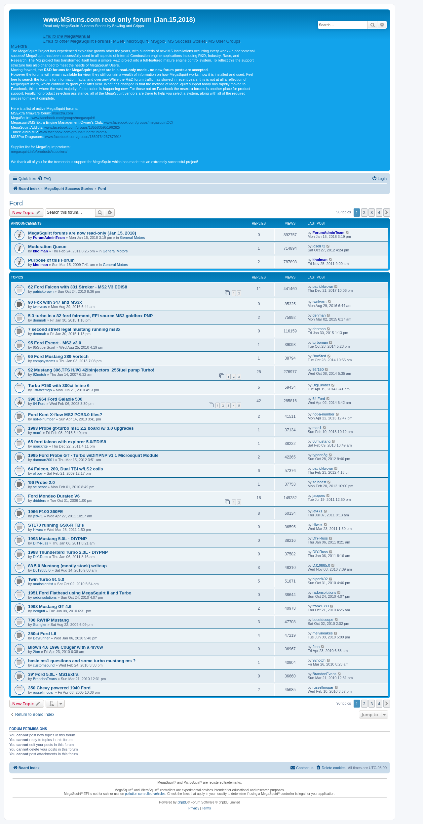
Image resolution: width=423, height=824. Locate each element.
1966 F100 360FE (45, 511)
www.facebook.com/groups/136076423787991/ (83, 137)
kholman (40, 251)
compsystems (44, 361)
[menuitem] (44, 179)
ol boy (38, 473)
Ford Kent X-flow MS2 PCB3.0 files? (65, 414)
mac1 (37, 433)
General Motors (132, 237)
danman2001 (43, 460)
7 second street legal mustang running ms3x (74, 329)
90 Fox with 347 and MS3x (55, 302)
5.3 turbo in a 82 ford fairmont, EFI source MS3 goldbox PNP (90, 315)
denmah (39, 320)
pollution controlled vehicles (145, 794)
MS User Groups (224, 41)
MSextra (19, 46)
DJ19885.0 (42, 570)
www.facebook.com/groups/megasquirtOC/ (138, 122)
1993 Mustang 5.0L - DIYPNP (57, 538)
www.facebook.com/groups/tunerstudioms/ (73, 132)
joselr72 (319, 246)
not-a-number (44, 419)
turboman (320, 342)
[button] (386, 212)
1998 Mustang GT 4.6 (49, 606)
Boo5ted (319, 356)
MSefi (118, 41)
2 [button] (364, 212)
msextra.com (62, 113)
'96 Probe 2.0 (41, 482)
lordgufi (39, 611)
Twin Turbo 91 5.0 (46, 579)
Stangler (40, 625)
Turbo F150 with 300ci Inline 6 (59, 385)
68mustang (321, 441)
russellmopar (43, 692)
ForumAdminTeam (49, 237)
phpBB (182, 802)
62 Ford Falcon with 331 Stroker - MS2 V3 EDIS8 (77, 286)
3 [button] (371, 212)
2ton (36, 652)
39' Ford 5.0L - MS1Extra (53, 674)
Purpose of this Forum (51, 260)
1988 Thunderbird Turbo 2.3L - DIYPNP (68, 552)
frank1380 (321, 606)
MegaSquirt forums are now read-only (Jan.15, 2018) (82, 233)
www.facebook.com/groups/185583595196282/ (82, 127)
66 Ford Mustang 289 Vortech (58, 356)
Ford (16, 203)
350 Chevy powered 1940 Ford (59, 687)
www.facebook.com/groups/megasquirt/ (63, 118)
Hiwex (38, 530)
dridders (39, 500)
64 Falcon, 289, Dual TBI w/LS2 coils (65, 468)
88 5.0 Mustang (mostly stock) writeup (67, 565)
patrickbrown (43, 291)
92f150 (318, 369)
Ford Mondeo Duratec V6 (54, 496)
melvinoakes (323, 633)
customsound (44, 665)
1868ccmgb (42, 390)
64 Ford (39, 404)
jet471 (38, 516)
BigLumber (321, 385)
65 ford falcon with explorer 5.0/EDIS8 (67, 441)
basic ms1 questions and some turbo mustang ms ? (81, 660)
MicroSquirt (137, 41)
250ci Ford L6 (42, 633)
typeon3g (320, 455)
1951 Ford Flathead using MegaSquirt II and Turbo (80, 592)
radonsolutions (45, 597)
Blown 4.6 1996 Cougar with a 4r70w (65, 647)
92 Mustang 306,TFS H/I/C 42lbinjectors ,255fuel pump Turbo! (91, 370)
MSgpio (157, 41)
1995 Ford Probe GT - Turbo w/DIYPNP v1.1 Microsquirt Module (93, 455)
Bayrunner (41, 638)
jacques (319, 496)
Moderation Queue (47, 246)
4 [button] (379, 212)
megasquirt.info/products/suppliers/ (39, 151)
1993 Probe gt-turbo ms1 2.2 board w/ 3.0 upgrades (81, 428)
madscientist (43, 584)
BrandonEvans (45, 679)
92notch (39, 374)
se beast (40, 487)
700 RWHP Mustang (48, 620)
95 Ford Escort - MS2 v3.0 (54, 342)
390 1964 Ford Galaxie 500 (55, 399)
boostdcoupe (323, 620)
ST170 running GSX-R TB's (56, 525)
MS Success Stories (187, 41)
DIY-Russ (40, 543)
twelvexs (40, 307)
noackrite (40, 446)
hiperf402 (320, 579)
